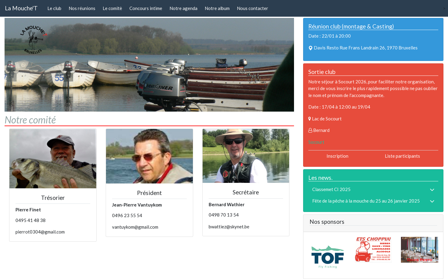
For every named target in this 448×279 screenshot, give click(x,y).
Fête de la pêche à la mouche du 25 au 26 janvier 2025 (366, 200)
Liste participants (402, 156)
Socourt (316, 142)
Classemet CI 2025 (331, 189)
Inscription (337, 156)
